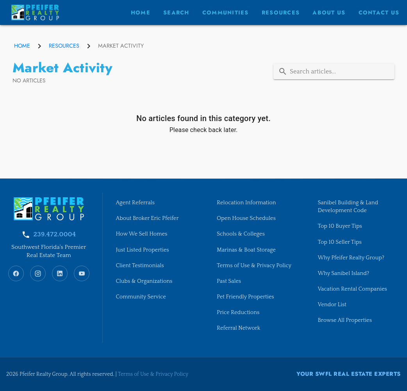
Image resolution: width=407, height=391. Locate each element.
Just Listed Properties (142, 250)
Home (22, 46)
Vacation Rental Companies (352, 289)
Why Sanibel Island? (344, 273)
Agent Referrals (135, 203)
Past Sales (229, 281)
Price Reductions (238, 312)
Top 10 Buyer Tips (340, 226)
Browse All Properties (345, 320)
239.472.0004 (54, 234)
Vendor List (332, 305)
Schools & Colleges (241, 234)
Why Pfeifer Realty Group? (351, 258)
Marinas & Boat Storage (246, 250)
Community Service (141, 297)
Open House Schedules (246, 218)
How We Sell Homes (142, 234)
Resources (64, 46)
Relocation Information (246, 203)
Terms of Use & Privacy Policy (254, 265)
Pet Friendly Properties (245, 297)
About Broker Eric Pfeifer (147, 218)
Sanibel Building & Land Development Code (348, 207)
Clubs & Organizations (144, 281)
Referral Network (238, 328)
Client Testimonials (140, 265)
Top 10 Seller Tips (340, 242)
